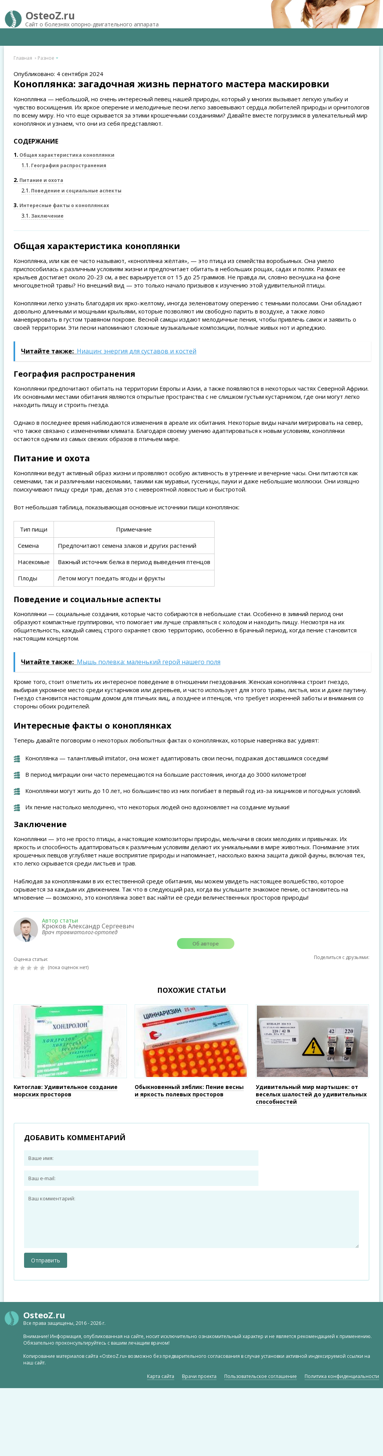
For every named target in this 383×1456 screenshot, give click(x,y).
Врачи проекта (199, 1376)
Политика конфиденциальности (342, 1376)
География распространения (63, 165)
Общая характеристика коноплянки (64, 155)
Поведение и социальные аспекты (71, 190)
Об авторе (205, 943)
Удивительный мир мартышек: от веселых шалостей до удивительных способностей (311, 1094)
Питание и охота (38, 180)
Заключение (42, 216)
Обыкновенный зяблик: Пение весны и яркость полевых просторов (189, 1090)
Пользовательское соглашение (260, 1376)
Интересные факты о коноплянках (61, 205)
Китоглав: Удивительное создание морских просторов (66, 1090)
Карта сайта (160, 1376)
